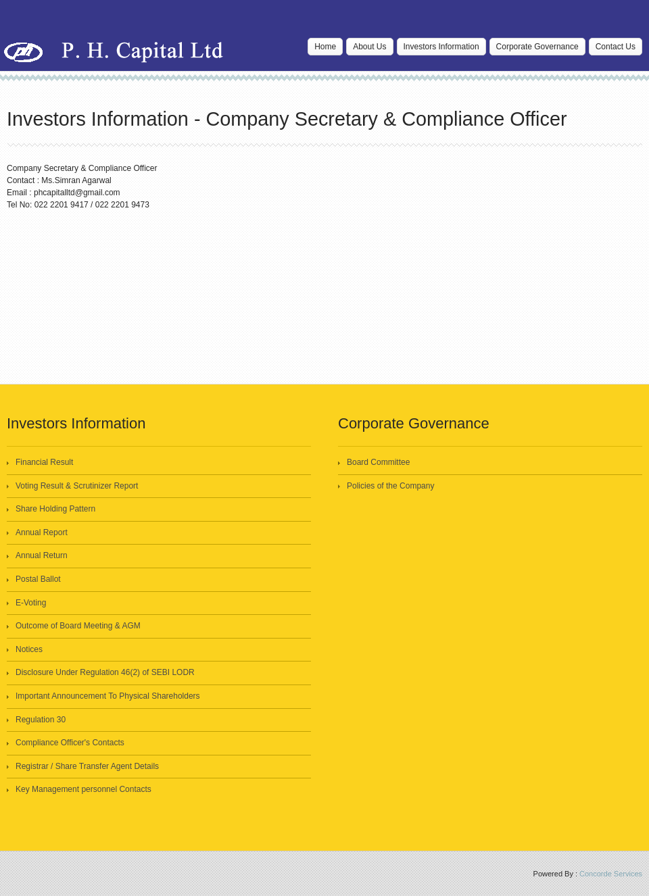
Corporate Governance (537, 46)
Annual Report (42, 532)
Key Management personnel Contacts (83, 789)
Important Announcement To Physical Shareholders (108, 696)
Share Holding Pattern (55, 509)
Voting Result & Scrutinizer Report (77, 486)
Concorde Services (610, 874)
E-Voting (31, 602)
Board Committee (378, 462)
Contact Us (615, 46)
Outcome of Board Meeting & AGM (78, 625)
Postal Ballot (38, 579)
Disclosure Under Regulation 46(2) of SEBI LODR (105, 672)
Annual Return (42, 555)
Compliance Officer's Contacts (70, 742)
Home (325, 46)
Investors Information (441, 46)
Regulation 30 (41, 719)
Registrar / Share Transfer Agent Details (87, 766)
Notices (29, 649)
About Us (369, 46)
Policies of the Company (390, 486)
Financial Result (44, 462)
